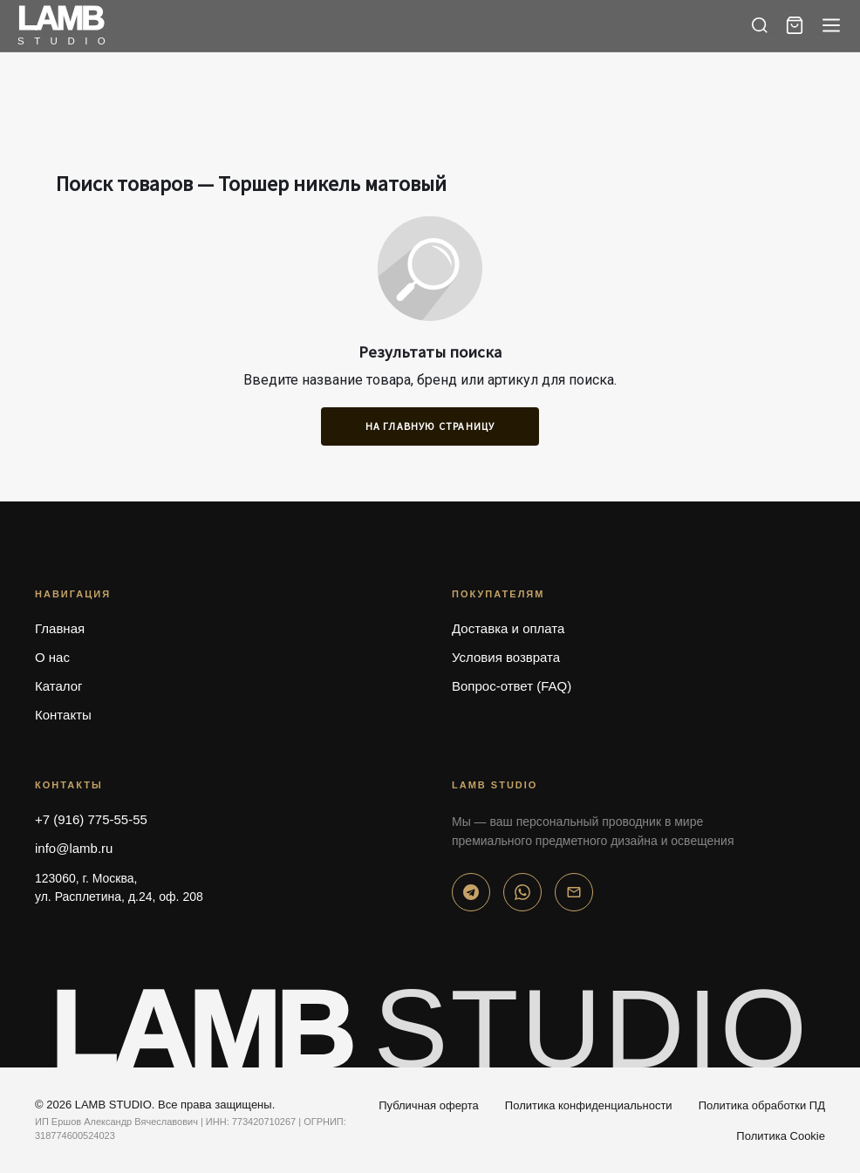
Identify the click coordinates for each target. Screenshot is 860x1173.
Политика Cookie (780, 1135)
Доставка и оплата (508, 628)
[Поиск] (759, 25)
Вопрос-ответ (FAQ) (511, 686)
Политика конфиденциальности (588, 1105)
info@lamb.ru (74, 848)
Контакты (63, 714)
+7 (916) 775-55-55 (91, 819)
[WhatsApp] (522, 892)
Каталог (59, 686)
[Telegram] (471, 892)
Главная (60, 628)
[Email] (574, 892)
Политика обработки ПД (762, 1105)
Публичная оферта (429, 1105)
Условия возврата (506, 657)
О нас (52, 657)
